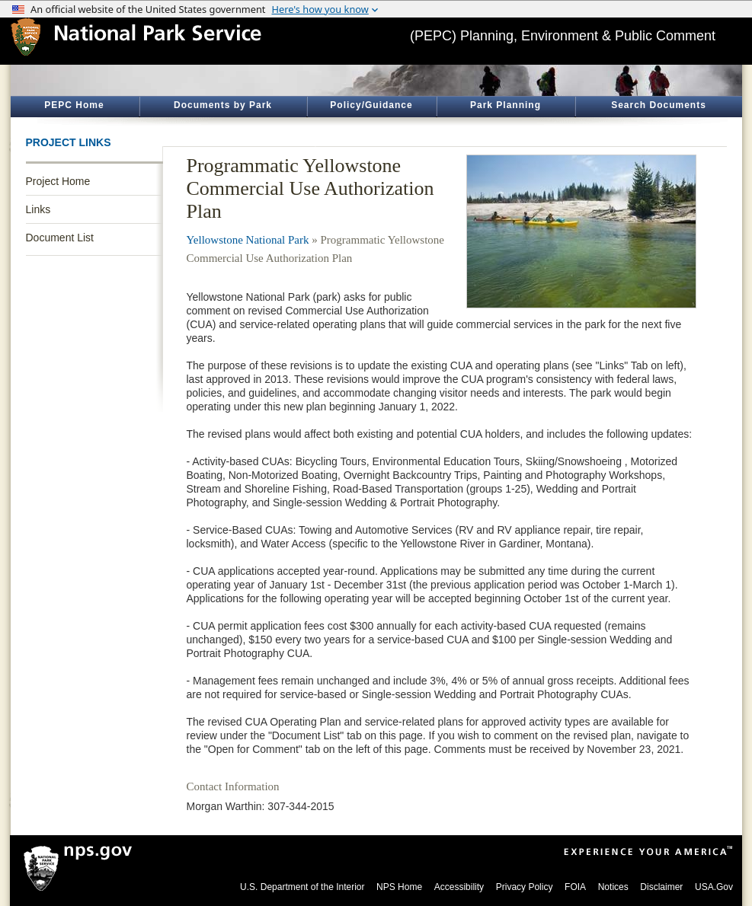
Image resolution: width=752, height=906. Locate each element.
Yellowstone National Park (248, 240)
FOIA (575, 887)
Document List (60, 237)
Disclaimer (661, 887)
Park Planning (505, 105)
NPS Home (399, 887)
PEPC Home (74, 105)
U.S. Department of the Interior (302, 887)
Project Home (58, 181)
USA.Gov (714, 887)
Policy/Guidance (371, 105)
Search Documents (658, 105)
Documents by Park (223, 105)
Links (38, 209)
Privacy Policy (524, 887)
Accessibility (459, 887)
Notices (613, 887)
